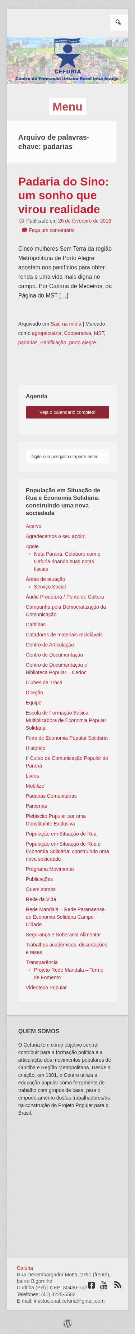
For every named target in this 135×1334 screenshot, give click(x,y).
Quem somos (41, 889)
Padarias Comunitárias (51, 796)
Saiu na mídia (66, 324)
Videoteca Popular (46, 987)
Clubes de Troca (44, 682)
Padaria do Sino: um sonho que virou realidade (63, 195)
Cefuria (25, 1268)
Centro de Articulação (50, 645)
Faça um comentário (52, 230)
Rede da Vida (41, 899)
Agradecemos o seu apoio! (56, 536)
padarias (28, 342)
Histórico (35, 748)
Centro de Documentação (54, 655)
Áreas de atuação (45, 579)
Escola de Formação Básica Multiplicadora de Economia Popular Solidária (66, 720)
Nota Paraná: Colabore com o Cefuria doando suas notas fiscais (67, 561)
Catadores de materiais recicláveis (64, 634)
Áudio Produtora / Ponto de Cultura (65, 597)
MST (99, 333)
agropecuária (46, 333)
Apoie (32, 546)
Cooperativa (77, 333)
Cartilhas (36, 624)
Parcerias (36, 806)
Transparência (42, 962)
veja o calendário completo (67, 412)
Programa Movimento (50, 869)
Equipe (34, 703)
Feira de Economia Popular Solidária (67, 738)
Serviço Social (50, 587)
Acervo (34, 526)
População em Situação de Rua (61, 834)
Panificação (53, 342)
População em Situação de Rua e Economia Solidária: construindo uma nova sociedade (67, 851)
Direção (34, 692)
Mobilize (35, 786)
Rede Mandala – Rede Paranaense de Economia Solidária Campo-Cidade (65, 917)
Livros (32, 776)
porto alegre (82, 342)
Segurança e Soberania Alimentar (63, 934)
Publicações (39, 879)
